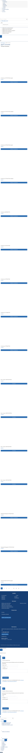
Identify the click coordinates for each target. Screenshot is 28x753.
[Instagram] (14, 620)
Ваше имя (4, 665)
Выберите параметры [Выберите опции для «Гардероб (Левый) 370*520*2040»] (14, 517)
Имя (3, 695)
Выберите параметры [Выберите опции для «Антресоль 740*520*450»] (14, 283)
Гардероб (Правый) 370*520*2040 (7, 547)
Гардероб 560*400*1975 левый (7, 580)
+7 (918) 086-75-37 (4, 20)
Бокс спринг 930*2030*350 (6, 480)
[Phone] (0, 752)
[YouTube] (14, 624)
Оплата (3, 10)
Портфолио (5, 5)
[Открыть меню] (1, 36)
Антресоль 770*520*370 (5, 346)
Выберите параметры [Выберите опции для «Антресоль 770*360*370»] (14, 316)
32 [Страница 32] (13, 588)
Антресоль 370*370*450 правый (7, 111)
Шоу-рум (3, 11)
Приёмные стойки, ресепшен (7, 606)
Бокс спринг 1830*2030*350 (6, 413)
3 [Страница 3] (6, 588)
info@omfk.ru (4, 636)
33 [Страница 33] (16, 588)
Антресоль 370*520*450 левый (7, 145)
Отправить (5, 677)
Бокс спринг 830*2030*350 (6, 446)
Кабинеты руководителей (6, 605)
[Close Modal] (3, 658)
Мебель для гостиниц (5, 604)
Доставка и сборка (5, 9)
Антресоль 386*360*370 (5, 212)
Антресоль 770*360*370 (5, 312)
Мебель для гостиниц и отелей (7, 724)
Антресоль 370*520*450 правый (7, 178)
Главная (2, 719)
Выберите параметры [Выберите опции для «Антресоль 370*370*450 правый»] (14, 115)
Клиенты (3, 596)
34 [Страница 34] (18, 588)
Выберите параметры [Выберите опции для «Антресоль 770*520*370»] (14, 350)
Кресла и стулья (23, 603)
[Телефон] (11, 667)
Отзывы (4, 6)
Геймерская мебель (5, 608)
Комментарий (5, 699)
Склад (17, 595)
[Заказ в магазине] (5, 46)
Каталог (2, 721)
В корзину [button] (14, 383)
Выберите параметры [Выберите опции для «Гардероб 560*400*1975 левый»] (14, 584)
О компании (5, 1)
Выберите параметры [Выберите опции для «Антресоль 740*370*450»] (14, 249)
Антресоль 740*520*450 (5, 279)
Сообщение (4, 668)
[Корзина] (14, 22)
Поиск (27, 19)
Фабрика (4, 4)
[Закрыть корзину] (1, 650)
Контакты (3, 8)
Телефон (4, 667)
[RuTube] (14, 625)
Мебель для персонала (6, 603)
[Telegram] (14, 623)
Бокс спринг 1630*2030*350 (6, 379)
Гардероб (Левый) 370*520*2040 (7, 513)
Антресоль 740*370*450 (5, 245)
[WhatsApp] (14, 621)
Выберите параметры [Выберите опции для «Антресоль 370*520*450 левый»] (14, 149)
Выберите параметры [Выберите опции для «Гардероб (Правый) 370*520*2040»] (14, 551)
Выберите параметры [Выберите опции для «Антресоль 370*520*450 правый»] (14, 182)
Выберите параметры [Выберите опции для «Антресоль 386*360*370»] (14, 216)
